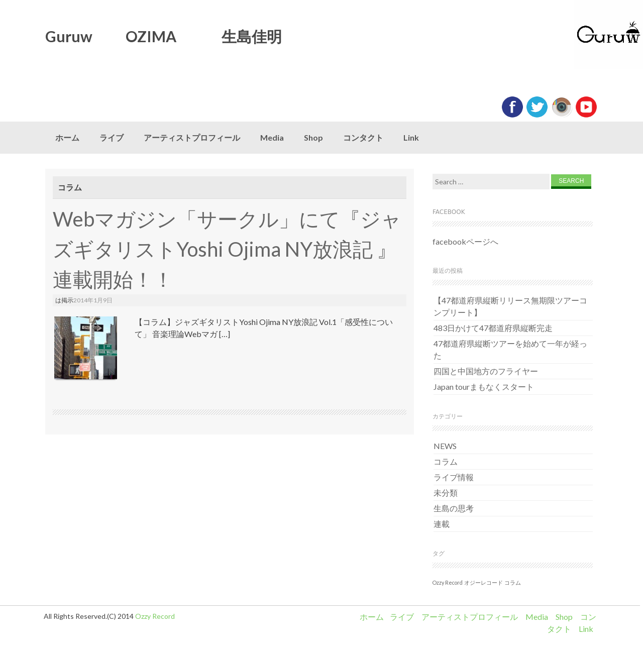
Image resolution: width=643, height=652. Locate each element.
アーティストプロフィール (192, 137)
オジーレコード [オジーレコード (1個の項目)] (483, 582)
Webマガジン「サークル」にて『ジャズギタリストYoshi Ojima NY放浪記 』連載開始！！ (227, 249)
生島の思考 (454, 508)
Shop (313, 137)
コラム (446, 461)
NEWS (445, 446)
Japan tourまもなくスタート (484, 386)
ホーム (67, 137)
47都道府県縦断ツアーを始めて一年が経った (510, 349)
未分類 (446, 492)
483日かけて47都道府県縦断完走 (493, 328)
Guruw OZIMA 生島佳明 (163, 36)
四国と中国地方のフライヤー (486, 371)
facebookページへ (465, 241)
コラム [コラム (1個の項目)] (512, 582)
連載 (442, 523)
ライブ (111, 137)
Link (411, 137)
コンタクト (363, 137)
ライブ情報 (454, 477)
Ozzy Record (155, 616)
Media (272, 137)
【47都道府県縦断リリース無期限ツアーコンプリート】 (510, 306)
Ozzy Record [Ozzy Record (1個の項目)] (448, 582)
